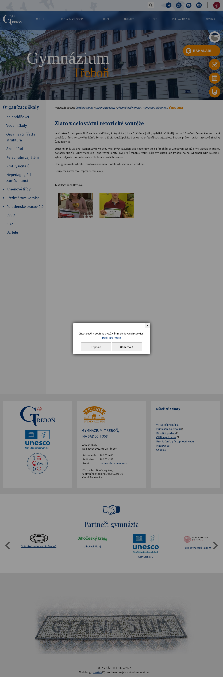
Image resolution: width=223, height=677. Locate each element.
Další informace (111, 337)
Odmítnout (126, 347)
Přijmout (96, 347)
